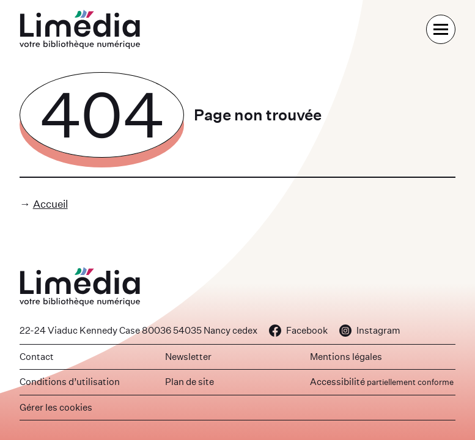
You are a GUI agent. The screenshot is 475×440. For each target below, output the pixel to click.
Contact (37, 356)
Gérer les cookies (56, 407)
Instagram (369, 330)
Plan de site (189, 381)
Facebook (298, 330)
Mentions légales (346, 356)
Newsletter (188, 356)
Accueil (50, 203)
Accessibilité (382, 381)
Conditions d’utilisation (70, 381)
